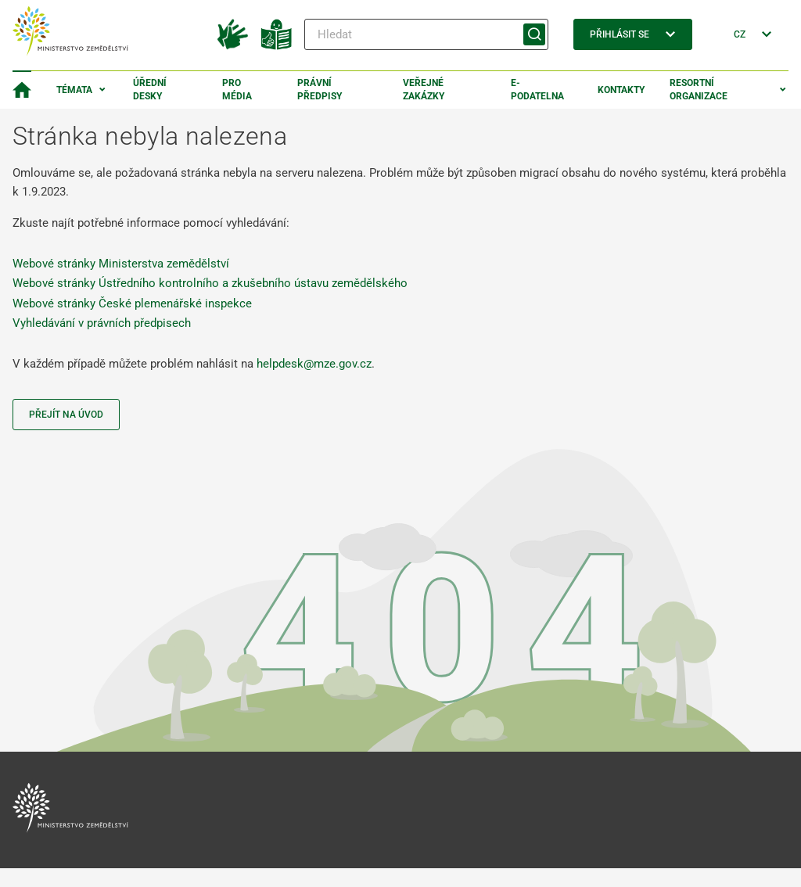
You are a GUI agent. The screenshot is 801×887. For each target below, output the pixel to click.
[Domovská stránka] (22, 90)
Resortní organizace (698, 89)
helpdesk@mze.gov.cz (314, 364)
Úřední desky (150, 89)
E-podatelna (537, 89)
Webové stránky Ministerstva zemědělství (121, 264)
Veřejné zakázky (423, 89)
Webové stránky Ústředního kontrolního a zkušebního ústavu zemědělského (210, 283)
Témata (74, 89)
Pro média (237, 89)
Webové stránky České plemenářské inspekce (132, 303)
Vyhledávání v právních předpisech (102, 323)
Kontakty (621, 89)
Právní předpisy (319, 89)
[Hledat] (426, 34)
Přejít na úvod (66, 414)
